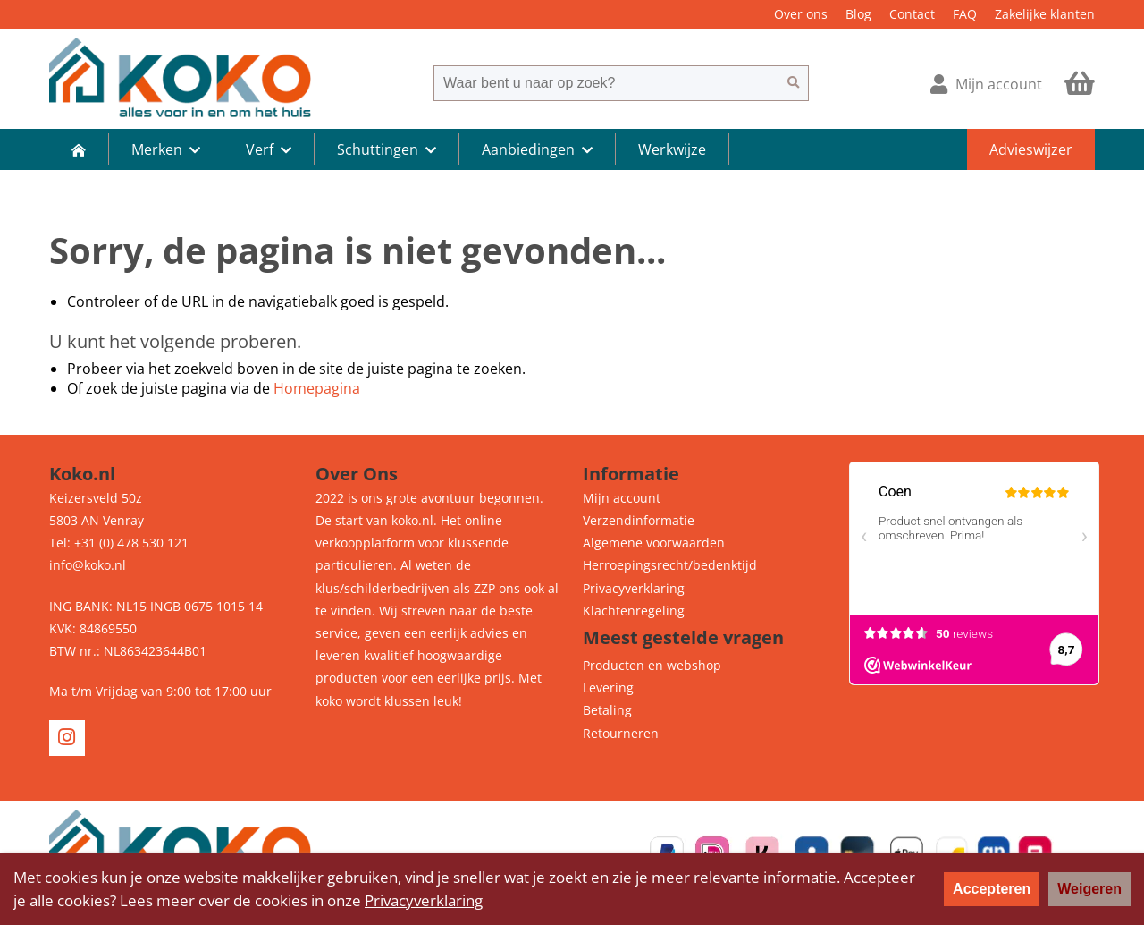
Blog (858, 13)
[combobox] (605, 83)
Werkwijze (672, 149)
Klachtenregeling (634, 610)
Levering (608, 687)
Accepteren (991, 888)
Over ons (801, 13)
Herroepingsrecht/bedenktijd (670, 564)
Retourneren (621, 733)
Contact (912, 13)
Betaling (607, 709)
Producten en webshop (652, 665)
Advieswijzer (1030, 149)
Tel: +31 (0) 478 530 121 (119, 542)
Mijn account (621, 497)
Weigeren (1089, 888)
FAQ (965, 13)
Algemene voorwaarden (654, 542)
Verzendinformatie (638, 520)
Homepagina (316, 388)
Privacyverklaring (634, 588)
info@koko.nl (87, 564)
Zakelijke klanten (1045, 13)
